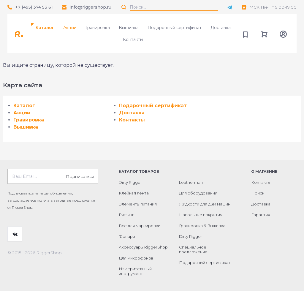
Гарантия (260, 214)
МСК (254, 7)
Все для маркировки (139, 225)
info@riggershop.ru (90, 7)
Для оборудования (198, 193)
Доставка (220, 27)
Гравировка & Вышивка (202, 225)
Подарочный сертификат (175, 27)
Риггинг (126, 214)
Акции (70, 27)
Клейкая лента (134, 193)
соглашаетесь (24, 200)
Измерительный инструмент (135, 271)
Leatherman (191, 182)
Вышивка (129, 27)
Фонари (127, 236)
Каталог (45, 27)
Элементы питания (138, 204)
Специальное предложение (193, 249)
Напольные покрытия (200, 214)
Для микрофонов (136, 258)
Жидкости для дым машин (204, 204)
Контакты (133, 39)
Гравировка (98, 27)
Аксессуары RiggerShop (143, 247)
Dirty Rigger (130, 182)
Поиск (257, 193)
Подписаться (80, 176)
